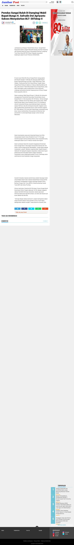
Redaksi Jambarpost (28, 541)
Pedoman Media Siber (46, 541)
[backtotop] (37, 527)
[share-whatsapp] (40, 23)
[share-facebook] (34, 23)
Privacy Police (37, 541)
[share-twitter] (37, 23)
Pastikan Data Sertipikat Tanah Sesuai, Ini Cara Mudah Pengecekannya (63, 512)
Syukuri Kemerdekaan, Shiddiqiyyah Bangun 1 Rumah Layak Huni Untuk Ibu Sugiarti (63, 498)
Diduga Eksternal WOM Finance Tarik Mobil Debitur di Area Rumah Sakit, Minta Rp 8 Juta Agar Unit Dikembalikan (63, 505)
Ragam (6, 5)
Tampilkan (45, 221)
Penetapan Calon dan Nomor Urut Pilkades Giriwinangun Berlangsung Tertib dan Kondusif (63, 520)
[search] (33, 2)
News (18, 5)
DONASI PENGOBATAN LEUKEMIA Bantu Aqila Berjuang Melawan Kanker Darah (62, 491)
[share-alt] (17, 209)
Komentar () (44, 22)
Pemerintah (12, 5)
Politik (22, 5)
